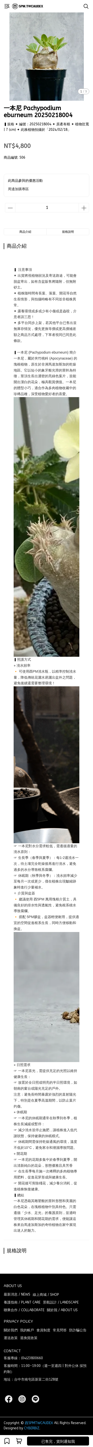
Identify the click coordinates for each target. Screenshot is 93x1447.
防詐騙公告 (78, 1330)
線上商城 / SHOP (46, 1295)
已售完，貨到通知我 (58, 1441)
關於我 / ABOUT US (62, 1310)
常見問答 (60, 1330)
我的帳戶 (27, 1330)
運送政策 (11, 1338)
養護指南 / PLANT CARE (22, 1302)
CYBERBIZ (31, 1428)
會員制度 (43, 1330)
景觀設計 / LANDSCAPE (61, 1302)
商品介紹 (25, 231)
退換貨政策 (28, 1338)
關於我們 (11, 1330)
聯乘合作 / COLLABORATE (24, 1310)
